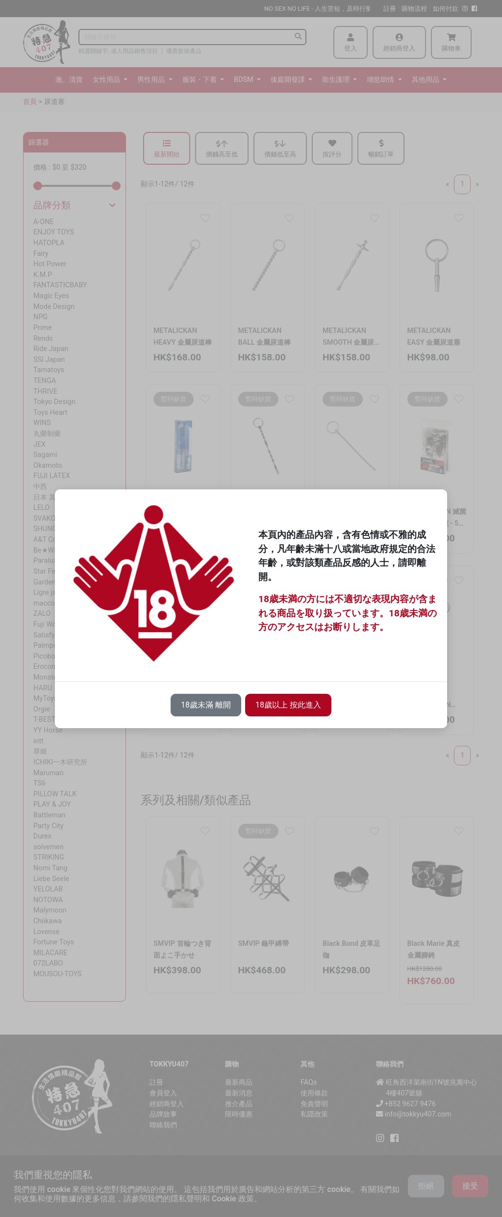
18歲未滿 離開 (206, 705)
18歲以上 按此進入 (288, 705)
